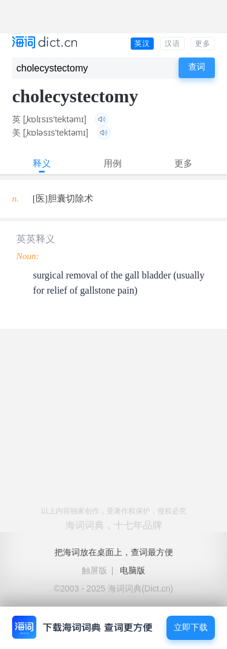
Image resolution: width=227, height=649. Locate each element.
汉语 (172, 43)
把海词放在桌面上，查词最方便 (113, 552)
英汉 (142, 43)
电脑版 (132, 570)
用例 (113, 163)
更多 (203, 43)
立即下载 (191, 627)
